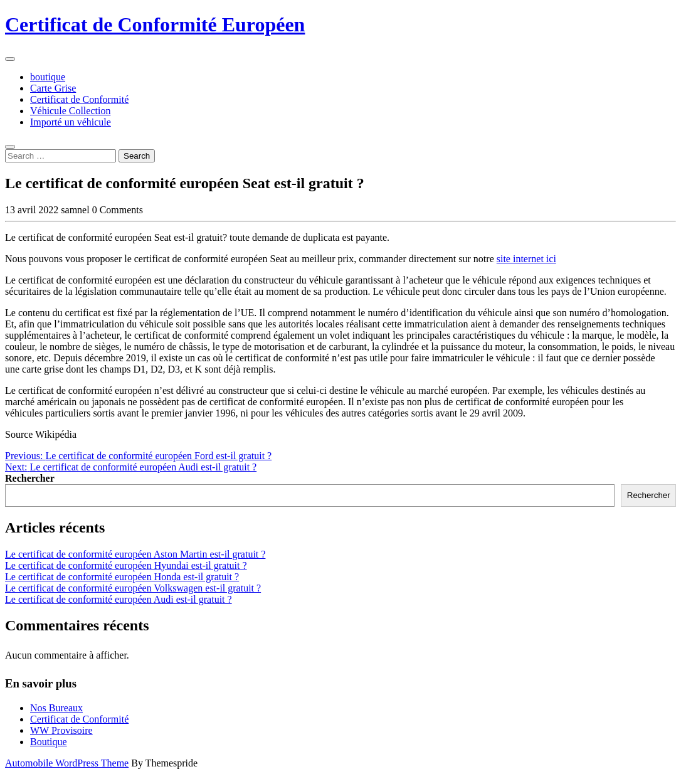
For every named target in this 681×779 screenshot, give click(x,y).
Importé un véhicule (70, 122)
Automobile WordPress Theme (67, 763)
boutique (47, 77)
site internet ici (526, 258)
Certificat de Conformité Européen (155, 24)
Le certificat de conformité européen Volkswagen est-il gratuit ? (133, 588)
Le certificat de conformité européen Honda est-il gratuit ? (122, 576)
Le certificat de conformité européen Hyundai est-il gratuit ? (126, 565)
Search (137, 156)
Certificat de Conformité (79, 99)
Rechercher (30, 478)
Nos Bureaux (56, 707)
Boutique (48, 741)
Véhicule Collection (70, 110)
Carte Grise (53, 88)
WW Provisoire (61, 730)
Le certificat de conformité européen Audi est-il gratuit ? (118, 599)
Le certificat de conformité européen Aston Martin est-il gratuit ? (135, 554)
